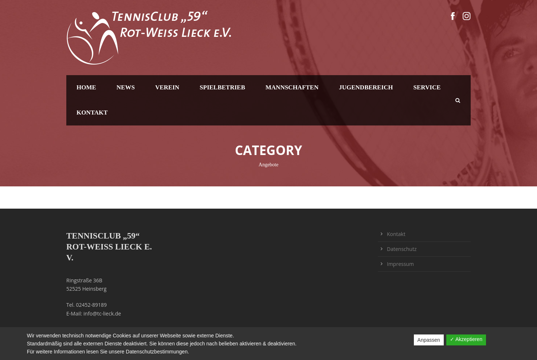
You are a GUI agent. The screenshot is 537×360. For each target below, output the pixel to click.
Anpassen (429, 340)
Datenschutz (401, 248)
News (126, 87)
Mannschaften (292, 87)
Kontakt (92, 112)
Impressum (400, 263)
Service (427, 87)
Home (86, 87)
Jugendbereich (366, 87)
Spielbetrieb (222, 87)
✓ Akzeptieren (466, 339)
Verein (167, 87)
